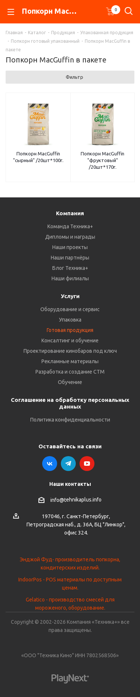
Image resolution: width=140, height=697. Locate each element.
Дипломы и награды (70, 237)
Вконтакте (49, 463)
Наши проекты (70, 247)
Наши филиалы (70, 278)
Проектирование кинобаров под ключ (70, 351)
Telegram (68, 463)
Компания (70, 213)
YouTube (87, 463)
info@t (58, 500)
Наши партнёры (70, 258)
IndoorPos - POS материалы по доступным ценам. (70, 584)
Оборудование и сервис (70, 309)
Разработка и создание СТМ (70, 372)
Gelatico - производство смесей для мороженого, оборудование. (70, 604)
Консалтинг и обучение (70, 340)
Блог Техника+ (70, 268)
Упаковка (70, 320)
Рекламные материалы (70, 361)
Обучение (70, 382)
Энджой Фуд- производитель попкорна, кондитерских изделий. (70, 563)
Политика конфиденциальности (70, 420)
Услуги (70, 296)
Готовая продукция (70, 330)
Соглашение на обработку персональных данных (70, 403)
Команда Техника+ (70, 226)
